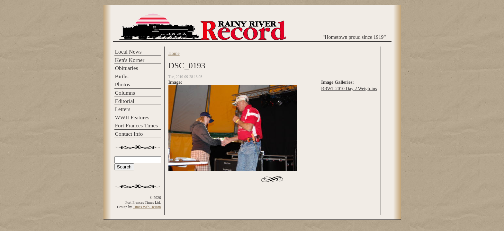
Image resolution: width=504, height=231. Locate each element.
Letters (122, 109)
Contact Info (129, 134)
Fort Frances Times (136, 126)
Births (122, 76)
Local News (128, 52)
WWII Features (132, 118)
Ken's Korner (130, 60)
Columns (125, 93)
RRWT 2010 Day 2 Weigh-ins (349, 88)
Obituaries (126, 68)
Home (174, 53)
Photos (122, 84)
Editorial (124, 101)
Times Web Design (147, 207)
